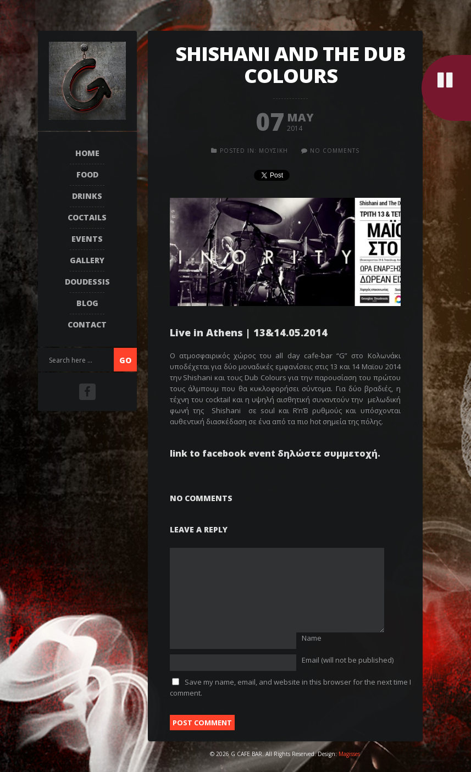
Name (312, 638)
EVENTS (87, 239)
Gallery (87, 260)
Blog (87, 303)
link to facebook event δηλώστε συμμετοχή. (275, 453)
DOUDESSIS (87, 281)
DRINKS (87, 196)
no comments (334, 150)
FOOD (87, 174)
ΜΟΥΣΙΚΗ (273, 150)
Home (87, 153)
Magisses (349, 754)
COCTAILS (87, 217)
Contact (87, 324)
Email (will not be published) (348, 660)
